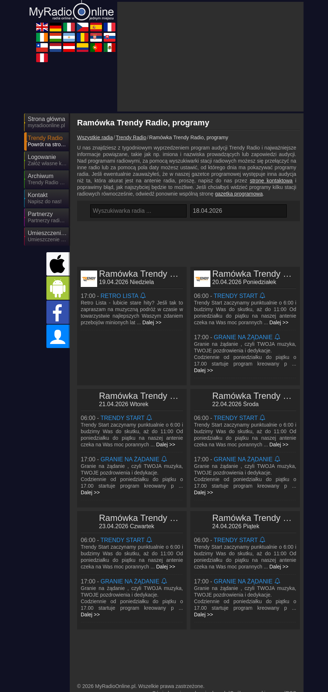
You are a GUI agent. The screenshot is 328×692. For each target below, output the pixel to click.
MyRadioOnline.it (235, 612)
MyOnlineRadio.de (171, 612)
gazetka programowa (239, 128)
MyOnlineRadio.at (236, 654)
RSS (291, 598)
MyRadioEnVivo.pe (107, 675)
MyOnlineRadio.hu (171, 633)
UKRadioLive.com (105, 612)
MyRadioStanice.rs (172, 643)
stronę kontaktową (271, 115)
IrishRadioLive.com (107, 633)
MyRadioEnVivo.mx (238, 665)
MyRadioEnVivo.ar (237, 633)
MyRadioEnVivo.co (107, 665)
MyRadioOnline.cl (105, 654)
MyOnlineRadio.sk (237, 643)
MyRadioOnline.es (171, 622)
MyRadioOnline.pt (170, 665)
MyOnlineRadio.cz (106, 622)
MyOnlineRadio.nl (170, 654)
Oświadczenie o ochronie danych (189, 598)
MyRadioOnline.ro (105, 643)
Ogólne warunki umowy (256, 598)
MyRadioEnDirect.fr (238, 622)
